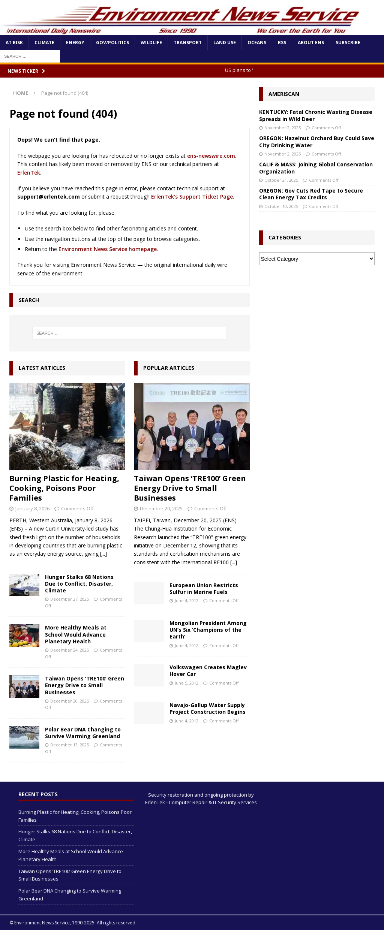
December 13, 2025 (69, 745)
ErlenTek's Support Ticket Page (192, 196)
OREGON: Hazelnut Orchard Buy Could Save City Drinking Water (316, 141)
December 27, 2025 (69, 599)
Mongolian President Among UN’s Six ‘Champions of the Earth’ (208, 629)
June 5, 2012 (186, 683)
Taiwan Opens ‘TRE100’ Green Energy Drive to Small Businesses (84, 685)
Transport (188, 42)
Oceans (257, 42)
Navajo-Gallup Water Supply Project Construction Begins (208, 708)
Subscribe (348, 42)
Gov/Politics (112, 42)
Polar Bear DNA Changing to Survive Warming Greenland (83, 733)
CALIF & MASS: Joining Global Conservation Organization (316, 168)
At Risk (14, 42)
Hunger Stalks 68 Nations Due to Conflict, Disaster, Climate (79, 583)
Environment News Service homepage (107, 249)
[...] (103, 553)
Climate (44, 42)
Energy (75, 42)
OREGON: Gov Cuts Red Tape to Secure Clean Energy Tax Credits (311, 194)
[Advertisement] (317, 321)
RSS (282, 42)
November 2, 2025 (282, 127)
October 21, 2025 (281, 180)
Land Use (224, 42)
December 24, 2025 (69, 650)
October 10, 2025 (281, 206)
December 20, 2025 (69, 701)
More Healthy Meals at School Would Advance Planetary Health (75, 634)
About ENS (311, 42)
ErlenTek (28, 172)
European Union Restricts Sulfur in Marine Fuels (204, 588)
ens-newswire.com (211, 155)
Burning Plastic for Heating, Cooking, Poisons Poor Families (64, 488)
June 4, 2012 (186, 600)
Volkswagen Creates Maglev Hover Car (208, 670)
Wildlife (151, 42)
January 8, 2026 (32, 508)
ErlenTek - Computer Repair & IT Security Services (201, 802)
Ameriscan (283, 93)
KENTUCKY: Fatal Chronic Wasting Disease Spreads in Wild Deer (315, 115)
